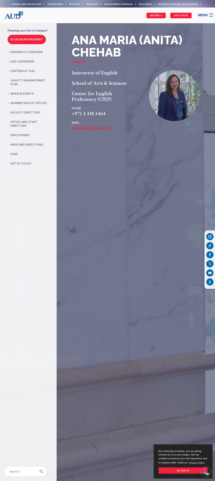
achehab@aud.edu (91, 128)
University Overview (26, 52)
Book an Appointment (27, 39)
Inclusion (74, 4)
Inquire (156, 15)
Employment (20, 135)
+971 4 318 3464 (89, 114)
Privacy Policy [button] (196, 462)
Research (92, 4)
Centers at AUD (22, 71)
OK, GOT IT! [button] (183, 470)
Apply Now (181, 15)
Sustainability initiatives (118, 4)
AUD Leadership (22, 61)
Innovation (145, 4)
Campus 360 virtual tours (26, 4)
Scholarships (55, 4)
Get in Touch (20, 163)
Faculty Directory (25, 112)
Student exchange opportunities (178, 4)
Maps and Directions (26, 144)
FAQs (14, 154)
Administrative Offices (28, 103)
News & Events (22, 93)
